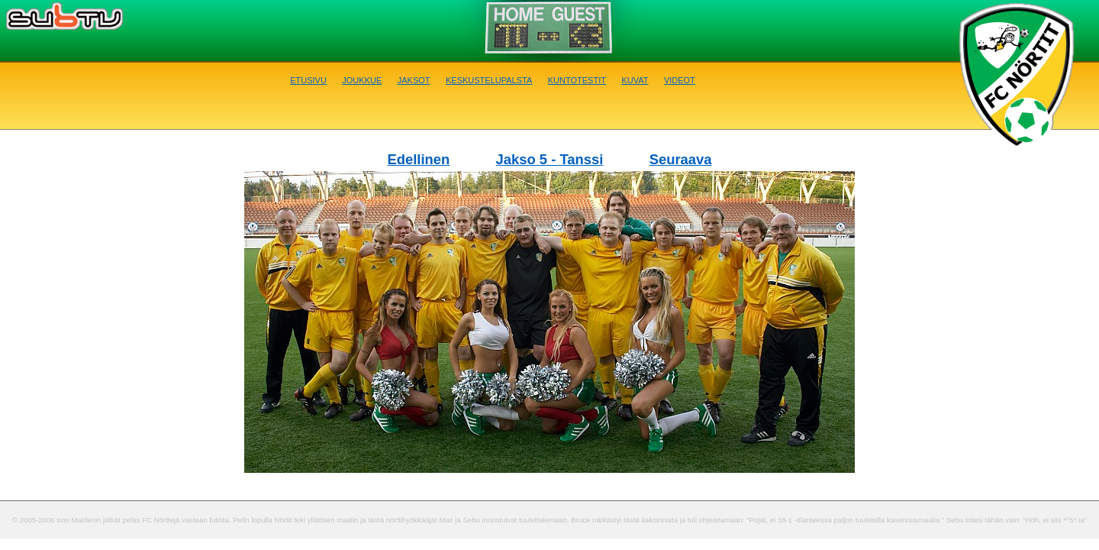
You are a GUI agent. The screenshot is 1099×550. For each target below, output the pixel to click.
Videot (679, 79)
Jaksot (414, 79)
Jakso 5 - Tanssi (550, 159)
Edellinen (419, 159)
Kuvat (634, 79)
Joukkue (362, 79)
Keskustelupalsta (489, 79)
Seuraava (680, 159)
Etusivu (308, 79)
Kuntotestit (577, 79)
